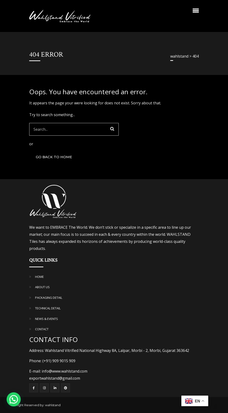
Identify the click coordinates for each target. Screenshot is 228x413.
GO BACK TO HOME (54, 157)
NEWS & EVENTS (46, 319)
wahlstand (53, 405)
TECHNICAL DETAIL (48, 308)
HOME (39, 277)
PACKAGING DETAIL (48, 297)
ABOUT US (42, 287)
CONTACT (42, 329)
